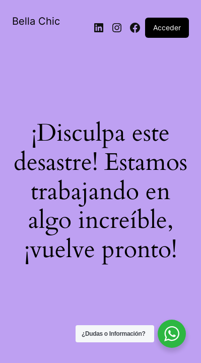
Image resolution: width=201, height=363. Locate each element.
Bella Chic (36, 21)
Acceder (167, 27)
